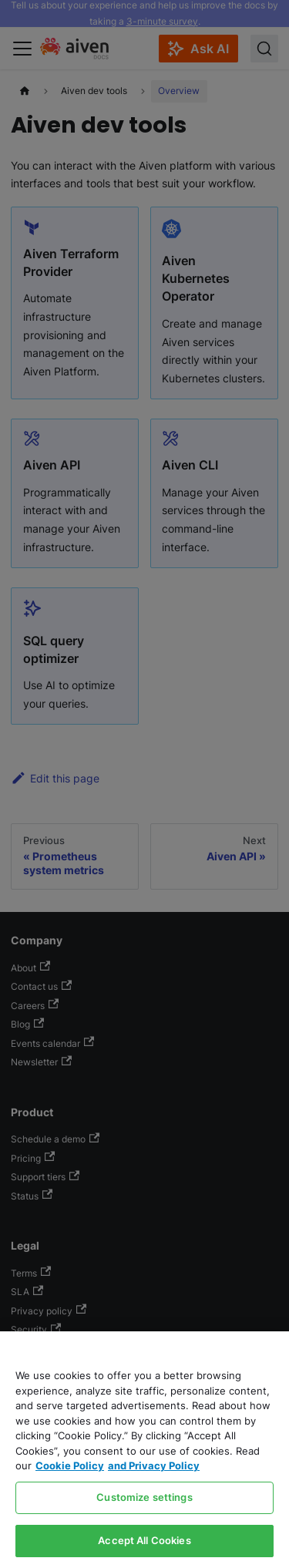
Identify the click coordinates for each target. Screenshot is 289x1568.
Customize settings (144, 1497)
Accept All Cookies (144, 1540)
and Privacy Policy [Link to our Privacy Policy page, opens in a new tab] (154, 1465)
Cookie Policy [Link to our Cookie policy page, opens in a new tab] (69, 1465)
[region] (144, 1449)
